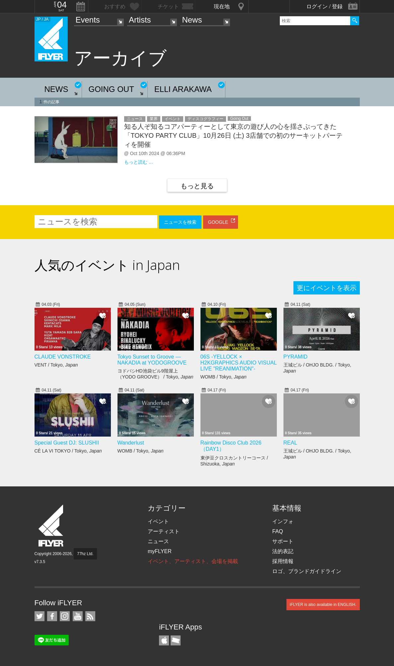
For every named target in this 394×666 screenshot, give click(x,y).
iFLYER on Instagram (65, 616)
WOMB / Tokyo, (223, 376)
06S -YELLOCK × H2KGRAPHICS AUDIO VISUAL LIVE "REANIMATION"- (238, 363)
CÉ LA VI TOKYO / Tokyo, (68, 451)
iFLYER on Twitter (39, 616)
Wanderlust (131, 443)
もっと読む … (138, 162)
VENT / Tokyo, (56, 365)
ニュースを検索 (180, 222)
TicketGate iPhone (176, 640)
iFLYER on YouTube (78, 616)
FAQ (277, 531)
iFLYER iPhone (164, 640)
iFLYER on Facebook (52, 616)
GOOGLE (218, 222)
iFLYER (51, 525)
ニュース (158, 541)
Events (88, 19)
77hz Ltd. (85, 553)
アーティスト (164, 531)
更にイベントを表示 (326, 287)
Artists (140, 19)
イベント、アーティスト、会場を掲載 (193, 561)
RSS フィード (90, 616)
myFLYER (160, 551)
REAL (290, 443)
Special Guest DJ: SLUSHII (67, 443)
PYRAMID (295, 357)
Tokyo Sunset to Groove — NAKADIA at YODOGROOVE (152, 360)
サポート (282, 541)
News (192, 19)
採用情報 (282, 561)
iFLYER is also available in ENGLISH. (323, 604)
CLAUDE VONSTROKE (63, 357)
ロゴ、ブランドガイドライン (306, 571)
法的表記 (282, 551)
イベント (158, 521)
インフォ (282, 521)
